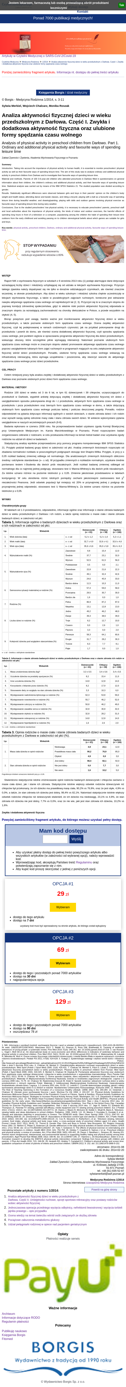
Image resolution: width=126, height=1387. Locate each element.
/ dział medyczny (63, 92)
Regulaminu (84, 862)
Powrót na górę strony (104, 1189)
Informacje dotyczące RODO (21, 1317)
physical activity (20, 228)
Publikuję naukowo (14, 1331)
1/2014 (45, 62)
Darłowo (50, 228)
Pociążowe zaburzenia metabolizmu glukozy (34, 1219)
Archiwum (8, 1313)
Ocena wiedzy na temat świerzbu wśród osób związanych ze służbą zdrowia (52, 1215)
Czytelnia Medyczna (10, 62)
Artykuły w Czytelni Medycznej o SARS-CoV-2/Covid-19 (39, 55)
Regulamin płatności (15, 1321)
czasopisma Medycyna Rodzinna (105, 1182)
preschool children (37, 228)
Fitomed (7, 1338)
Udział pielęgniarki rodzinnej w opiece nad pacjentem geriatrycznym (47, 1224)
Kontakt (82, 11)
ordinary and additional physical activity (73, 228)
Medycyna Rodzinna (30, 62)
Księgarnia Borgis (13, 1335)
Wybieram (63, 907)
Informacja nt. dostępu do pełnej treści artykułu (88, 72)
